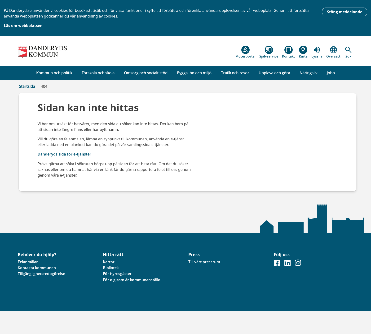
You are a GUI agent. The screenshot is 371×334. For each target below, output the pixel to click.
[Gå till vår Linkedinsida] (288, 264)
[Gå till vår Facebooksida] (277, 264)
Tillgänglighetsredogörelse (41, 273)
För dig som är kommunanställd (131, 279)
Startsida (27, 86)
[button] (348, 52)
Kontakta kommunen (37, 267)
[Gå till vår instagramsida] (298, 264)
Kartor (109, 261)
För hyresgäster (117, 273)
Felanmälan (28, 261)
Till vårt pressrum (204, 261)
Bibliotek (111, 267)
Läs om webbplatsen (23, 25)
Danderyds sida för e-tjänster (64, 154)
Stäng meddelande (344, 11)
